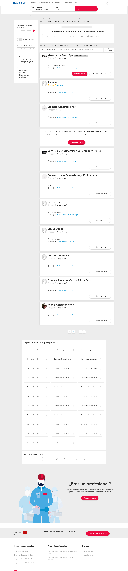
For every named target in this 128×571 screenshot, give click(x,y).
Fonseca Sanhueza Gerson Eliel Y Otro (69, 280)
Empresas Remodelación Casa (24, 559)
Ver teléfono (79, 74)
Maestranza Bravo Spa (60, 55)
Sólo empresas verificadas (24, 71)
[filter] (26, 30)
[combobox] (41, 8)
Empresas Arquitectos (21, 551)
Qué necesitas (37, 7)
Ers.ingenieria (55, 229)
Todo (34, 32)
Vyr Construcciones (58, 256)
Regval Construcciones (61, 305)
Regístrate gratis (90, 498)
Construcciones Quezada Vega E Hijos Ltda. (73, 175)
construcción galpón (33, 459)
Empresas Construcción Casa (23, 555)
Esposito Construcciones (62, 107)
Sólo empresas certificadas (24, 76)
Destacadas (51, 49)
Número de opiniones (86, 49)
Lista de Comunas (87, 555)
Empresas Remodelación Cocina (24, 563)
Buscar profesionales (86, 9)
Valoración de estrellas (67, 49)
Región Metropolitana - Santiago (51, 18)
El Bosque (65, 18)
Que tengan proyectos (26, 62)
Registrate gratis (77, 142)
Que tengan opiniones (26, 59)
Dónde (57, 7)
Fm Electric (54, 202)
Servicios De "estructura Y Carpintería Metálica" (75, 151)
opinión (60, 85)
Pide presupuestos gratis (98, 533)
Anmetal (52, 82)
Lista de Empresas (87, 551)
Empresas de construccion (31, 18)
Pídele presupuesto (100, 73)
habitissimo (17, 18)
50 (26, 32)
